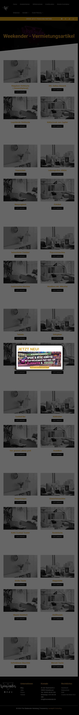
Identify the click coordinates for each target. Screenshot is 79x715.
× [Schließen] (62, 345)
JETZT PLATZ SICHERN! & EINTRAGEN (39, 367)
